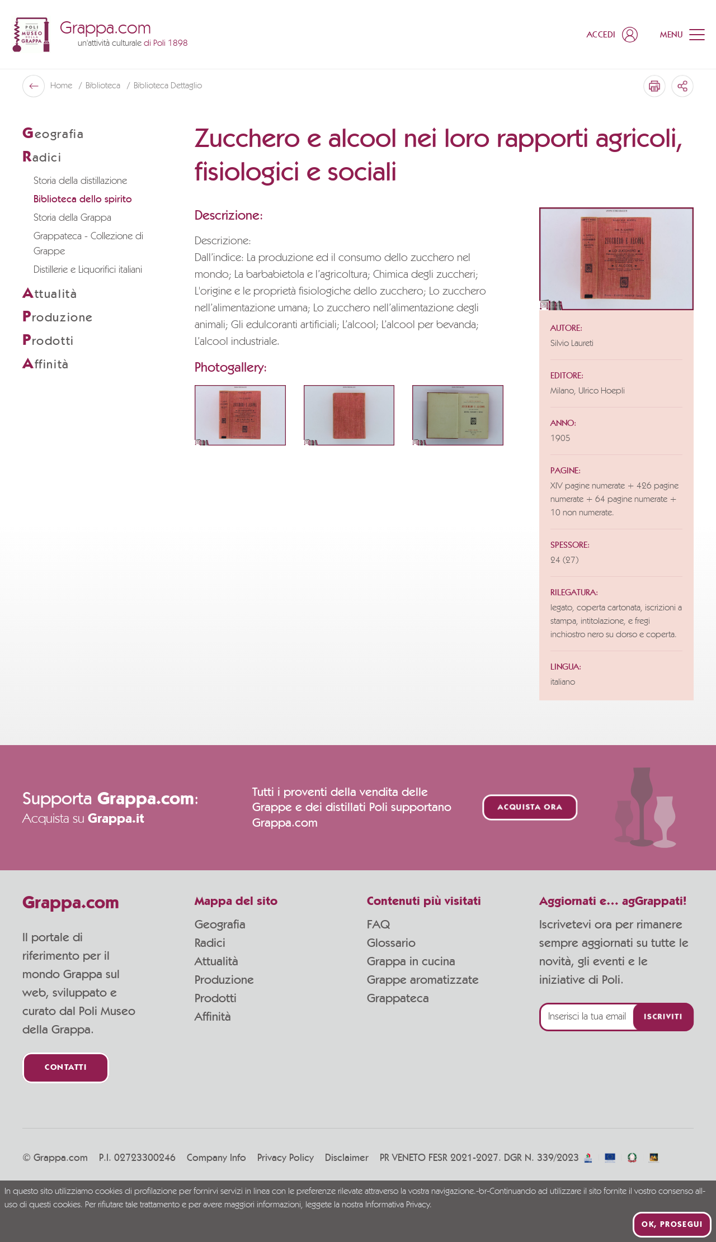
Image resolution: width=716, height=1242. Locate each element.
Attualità (216, 961)
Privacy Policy (285, 1158)
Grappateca (398, 998)
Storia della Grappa (72, 218)
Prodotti (216, 998)
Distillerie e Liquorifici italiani (88, 270)
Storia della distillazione (80, 181)
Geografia (220, 924)
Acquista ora (530, 807)
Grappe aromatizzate (423, 980)
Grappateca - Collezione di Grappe (88, 244)
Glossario (391, 943)
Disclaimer (347, 1158)
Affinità (213, 1017)
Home (62, 86)
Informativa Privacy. (398, 1205)
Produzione (224, 980)
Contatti (66, 1068)
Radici (210, 943)
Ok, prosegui (672, 1225)
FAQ (378, 924)
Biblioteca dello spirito (83, 200)
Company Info (216, 1158)
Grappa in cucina (411, 961)
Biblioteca (104, 86)
